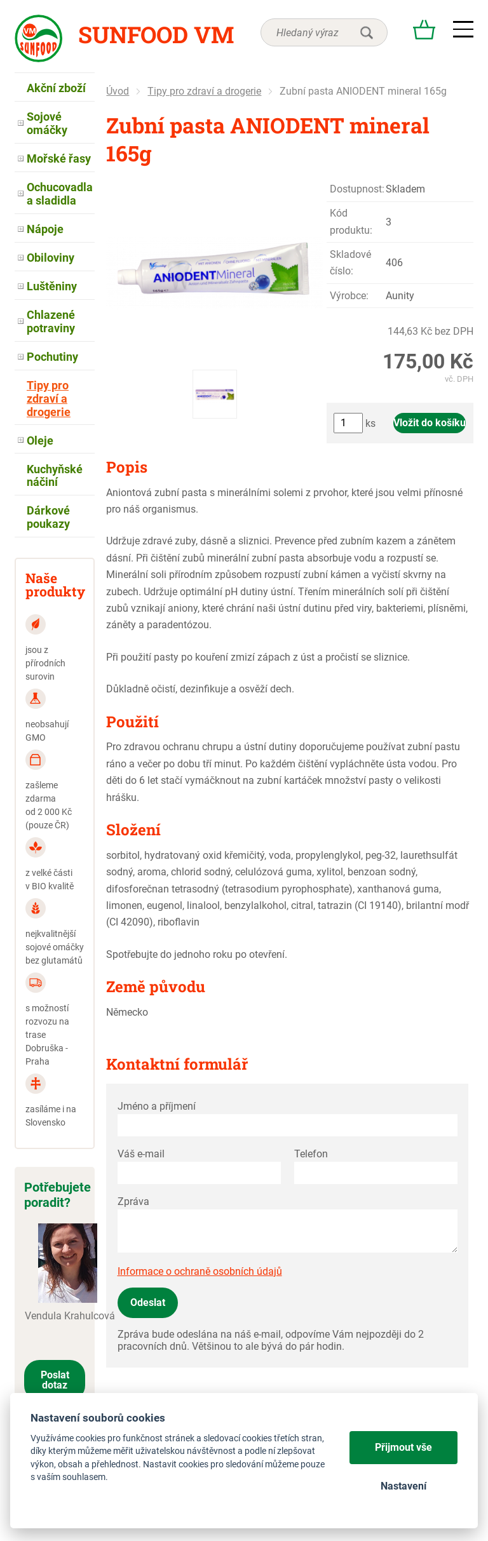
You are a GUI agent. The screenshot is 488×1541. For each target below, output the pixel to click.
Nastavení (403, 1486)
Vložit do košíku (429, 423)
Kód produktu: (351, 221)
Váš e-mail (141, 1154)
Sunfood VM (156, 34)
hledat (366, 32)
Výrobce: (349, 296)
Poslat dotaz (55, 1380)
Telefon (311, 1154)
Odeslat (147, 1302)
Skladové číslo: (350, 262)
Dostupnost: (357, 189)
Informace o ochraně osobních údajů (200, 1271)
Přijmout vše (403, 1447)
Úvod (117, 91)
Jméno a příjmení (157, 1106)
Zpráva (133, 1201)
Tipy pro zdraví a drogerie (204, 91)
